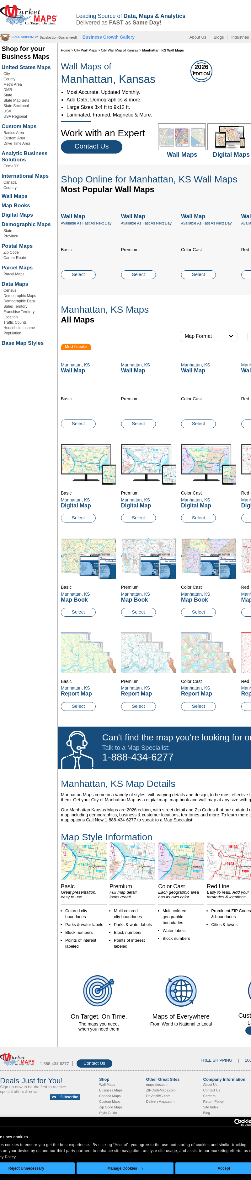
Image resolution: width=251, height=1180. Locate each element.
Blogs (219, 37)
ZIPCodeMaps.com (161, 1090)
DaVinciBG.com (158, 1096)
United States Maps (26, 67)
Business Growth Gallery (109, 37)
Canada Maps (110, 1096)
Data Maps (15, 284)
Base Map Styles (23, 343)
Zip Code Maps (111, 1107)
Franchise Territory (19, 312)
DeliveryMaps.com (160, 1101)
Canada (10, 182)
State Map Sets (16, 100)
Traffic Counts (15, 322)
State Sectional (16, 106)
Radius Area (13, 133)
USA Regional (15, 116)
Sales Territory (15, 306)
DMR (7, 90)
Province (10, 236)
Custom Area (14, 138)
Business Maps (111, 1090)
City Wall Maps (85, 50)
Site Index (211, 1107)
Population (12, 333)
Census (9, 290)
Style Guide (108, 1113)
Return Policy (213, 1101)
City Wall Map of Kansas (119, 50)
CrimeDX (11, 166)
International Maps (25, 176)
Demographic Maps (26, 224)
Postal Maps (17, 246)
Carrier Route (14, 258)
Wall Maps (15, 196)
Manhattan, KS (75, 499)
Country (10, 188)
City (6, 74)
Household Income (19, 328)
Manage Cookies (125, 1168)
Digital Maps (17, 215)
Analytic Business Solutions (24, 156)
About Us (198, 37)
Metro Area (12, 84)
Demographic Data (19, 301)
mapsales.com (157, 1084)
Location (10, 317)
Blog (206, 1113)
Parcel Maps (17, 268)
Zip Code (11, 252)
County (9, 79)
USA (7, 111)
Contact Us (92, 146)
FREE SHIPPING (216, 1060)
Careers (209, 1096)
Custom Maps (19, 126)
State (7, 95)
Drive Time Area (16, 143)
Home (65, 50)
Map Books (16, 205)
